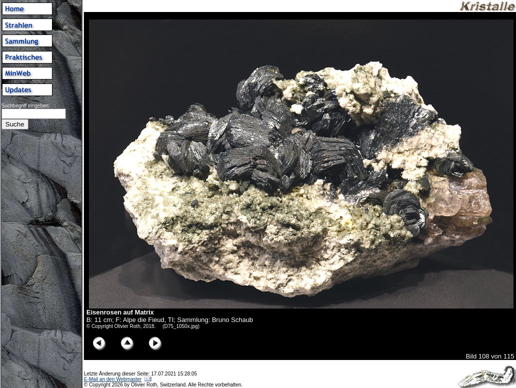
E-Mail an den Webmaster (112, 379)
